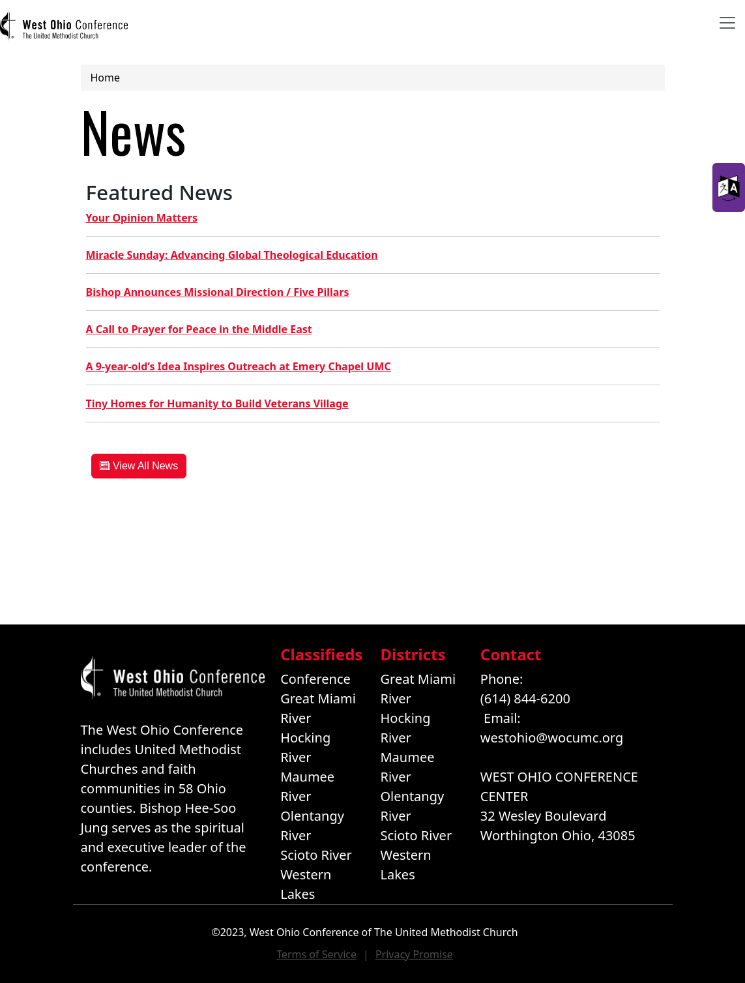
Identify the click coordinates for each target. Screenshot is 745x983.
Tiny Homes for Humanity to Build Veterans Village (217, 403)
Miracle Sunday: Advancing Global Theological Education (232, 255)
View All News (139, 465)
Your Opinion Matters (142, 218)
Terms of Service (316, 954)
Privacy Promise (414, 954)
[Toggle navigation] (727, 22)
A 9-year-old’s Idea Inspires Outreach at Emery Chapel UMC (238, 366)
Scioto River (316, 855)
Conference (315, 679)
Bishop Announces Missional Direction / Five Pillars (217, 292)
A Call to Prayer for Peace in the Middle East (199, 329)
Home (106, 77)
